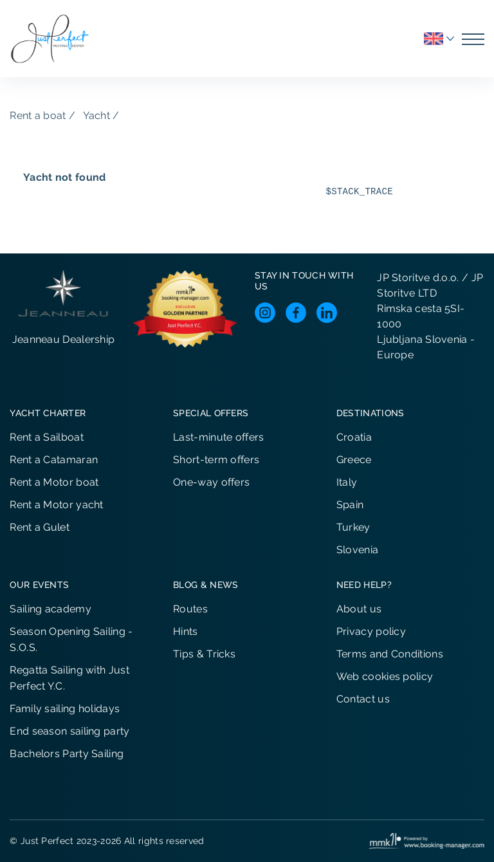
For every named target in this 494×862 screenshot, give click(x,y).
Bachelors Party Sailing (67, 753)
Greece (354, 460)
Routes (190, 609)
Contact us (363, 699)
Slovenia (357, 550)
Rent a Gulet (39, 527)
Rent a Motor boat (54, 482)
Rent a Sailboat (47, 437)
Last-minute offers (218, 437)
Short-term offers (216, 460)
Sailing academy (50, 609)
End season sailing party (69, 731)
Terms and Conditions (389, 654)
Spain (350, 505)
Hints (185, 631)
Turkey (353, 527)
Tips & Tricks (204, 654)
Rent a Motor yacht (56, 505)
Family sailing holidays (65, 708)
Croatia (354, 437)
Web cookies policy (384, 676)
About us (358, 609)
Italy (347, 482)
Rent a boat (38, 115)
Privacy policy (371, 631)
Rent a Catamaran (54, 460)
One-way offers (211, 482)
